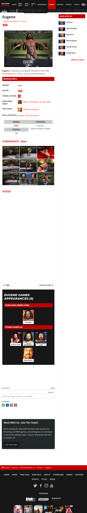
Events (68, 4)
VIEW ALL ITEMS (78, 60)
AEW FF (33, 4)
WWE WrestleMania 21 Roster (15, 21)
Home (6, 474)
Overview (13, 11)
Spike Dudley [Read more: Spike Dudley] (71, 28)
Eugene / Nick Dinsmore (28, 115)
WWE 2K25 (26, 4)
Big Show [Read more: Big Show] (70, 34)
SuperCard (42, 4)
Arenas (43, 11)
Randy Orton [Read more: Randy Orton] (71, 47)
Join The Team (12, 444)
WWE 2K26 (20, 4)
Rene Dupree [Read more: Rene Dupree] (71, 40)
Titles (76, 4)
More (52, 479)
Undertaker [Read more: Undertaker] (71, 53)
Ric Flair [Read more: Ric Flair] (69, 22)
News (14, 4)
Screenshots (35, 11)
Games (51, 4)
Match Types (51, 11)
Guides (26, 11)
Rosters (60, 4)
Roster (20, 11)
